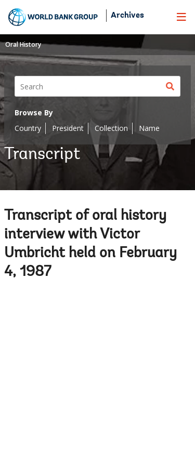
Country (28, 128)
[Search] (97, 86)
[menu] (181, 16)
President (68, 128)
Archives (127, 15)
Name (149, 128)
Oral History (23, 44)
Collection (111, 128)
